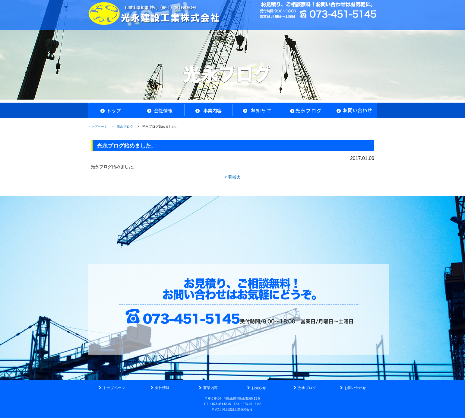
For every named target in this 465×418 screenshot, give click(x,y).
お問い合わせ (355, 388)
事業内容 (210, 388)
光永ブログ (125, 126)
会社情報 (162, 388)
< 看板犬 (232, 177)
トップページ (98, 126)
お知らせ (258, 388)
